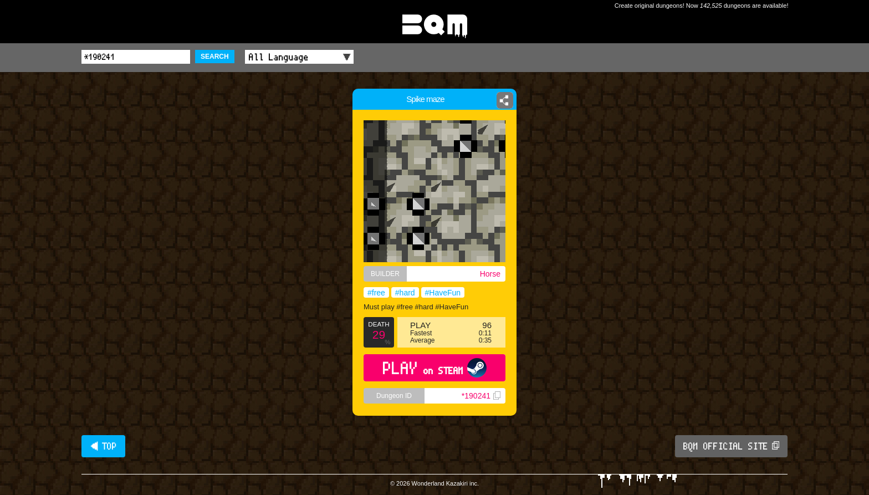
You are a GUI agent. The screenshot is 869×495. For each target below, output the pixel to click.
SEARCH (215, 56)
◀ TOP (103, 446)
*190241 (481, 395)
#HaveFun (443, 292)
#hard (405, 292)
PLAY (435, 367)
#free (376, 292)
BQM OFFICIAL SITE (731, 446)
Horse (490, 273)
